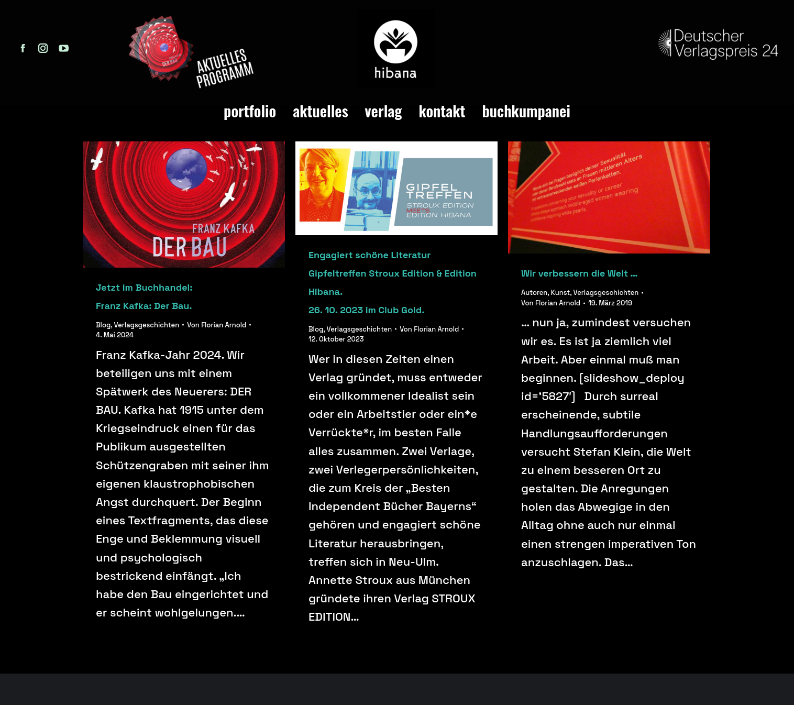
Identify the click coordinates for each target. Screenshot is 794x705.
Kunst (560, 292)
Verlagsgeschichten (147, 325)
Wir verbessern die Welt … (579, 273)
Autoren (534, 292)
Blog (103, 325)
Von (216, 325)
